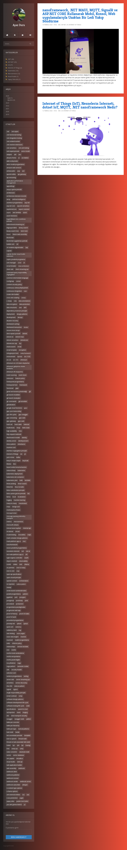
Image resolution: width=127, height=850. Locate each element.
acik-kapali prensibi (13, 151)
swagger (9, 719)
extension (10, 378)
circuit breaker (11, 266)
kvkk (21, 480)
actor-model (25, 151)
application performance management (15, 182)
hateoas (26, 424)
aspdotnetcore (11, 209)
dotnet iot (10, 337)
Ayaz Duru (18, 17)
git (30, 391)
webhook (21, 768)
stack (18, 712)
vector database (18, 755)
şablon (28, 719)
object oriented (12, 561)
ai (18, 158)
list (28, 493)
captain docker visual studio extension (16, 255)
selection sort (11, 673)
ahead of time (11, 158)
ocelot (9, 564)
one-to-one (10, 571)
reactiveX (10, 640)
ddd (20, 307)
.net (8, 131)
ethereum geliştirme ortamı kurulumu (16, 367)
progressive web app (13, 610)
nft (26, 554)
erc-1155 (27, 356)
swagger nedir (19, 719)
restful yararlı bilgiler (13, 660)
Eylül (8, 98)
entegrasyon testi (12, 353)
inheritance (21, 444)
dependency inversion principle (17, 311)
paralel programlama (14, 594)
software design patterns (15, 699)
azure (25, 212)
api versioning (11, 177)
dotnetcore (24, 340)
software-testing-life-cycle (15, 706)
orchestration (23, 581)
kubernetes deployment (14, 474)
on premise (10, 568)
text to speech (11, 739)
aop (18, 171)
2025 (19, 98)
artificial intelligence (18, 199)
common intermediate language (17, 278)
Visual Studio (13, 76)
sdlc (8, 670)
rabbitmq (18, 627)
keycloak (25, 461)
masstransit (23, 503)
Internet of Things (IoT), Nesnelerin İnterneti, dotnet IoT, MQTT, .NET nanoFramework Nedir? (79, 105)
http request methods (14, 434)
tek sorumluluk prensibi (14, 735)
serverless (10, 683)
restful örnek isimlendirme (15, 653)
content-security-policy (14, 284)
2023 (7, 103)
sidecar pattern (19, 686)
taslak (17, 732)
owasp (9, 587)
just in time (10, 457)
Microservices (14, 74)
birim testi (24, 231)
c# (17, 244)
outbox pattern (21, 584)
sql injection (11, 712)
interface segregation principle (17, 451)
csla (15, 301)
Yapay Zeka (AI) (14, 79)
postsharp (19, 600)
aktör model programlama (15, 164)
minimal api (27, 528)
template (27, 735)
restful (14, 650)
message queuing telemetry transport (16, 517)
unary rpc (15, 749)
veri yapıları (10, 758)
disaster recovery (12, 321)
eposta (19, 356)
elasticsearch (11, 347)
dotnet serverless (12, 340)
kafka (18, 457)
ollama (26, 564)
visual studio (11, 762)
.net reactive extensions (14, 145)
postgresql (10, 600)
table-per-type (11, 729)
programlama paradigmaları (16, 607)
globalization (11, 405)
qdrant (19, 624)
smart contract (12, 696)
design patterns (22, 314)
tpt (22, 745)
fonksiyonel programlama (15, 382)
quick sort (10, 627)
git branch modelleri (13, 395)
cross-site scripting (13, 298)
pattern (25, 594)
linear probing (11, 484)
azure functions (12, 216)
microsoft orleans (13, 525)
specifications (11, 709)
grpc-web (21, 421)
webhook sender (12, 781)
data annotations (24, 301)
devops (20, 317)
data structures (12, 307)
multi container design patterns (17, 538)
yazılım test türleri (22, 801)
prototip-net (11, 624)
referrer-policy (17, 643)
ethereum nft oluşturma (15, 372)
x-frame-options (12, 791)
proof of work (11, 617)
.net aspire (14, 131)
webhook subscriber (13, 785)
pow (26, 600)
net (23, 551)
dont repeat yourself (13, 333)
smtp (20, 696)
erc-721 (15, 360)
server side (10, 679)
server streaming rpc (23, 679)
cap (26, 247)
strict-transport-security (19, 716)
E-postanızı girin (12, 828)
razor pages (21, 633)
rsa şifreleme (11, 663)
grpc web (22, 418)
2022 (7, 106)
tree (8, 749)
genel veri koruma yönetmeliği (17, 391)
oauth (26, 558)
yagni (21, 798)
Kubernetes (13, 71)
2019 (7, 114)
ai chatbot (25, 158)
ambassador (11, 171)
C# (10, 65)
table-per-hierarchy (13, 726)
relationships (11, 647)
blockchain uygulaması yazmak (17, 241)
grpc (25, 408)
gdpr (17, 388)
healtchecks (11, 428)
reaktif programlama (22, 640)
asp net (27, 203)
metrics (9, 522)
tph (18, 745)
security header (17, 670)
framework (23, 385)
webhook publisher (13, 775)
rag (20, 630)
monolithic (21, 535)
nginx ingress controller (14, 558)
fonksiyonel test (12, 385)
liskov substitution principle (16, 490)
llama (8, 497)
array (8, 199)
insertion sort (11, 447)
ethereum (23, 360)
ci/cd (19, 263)
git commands (11, 401)
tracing (28, 745)
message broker (12, 513)
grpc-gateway (11, 421)
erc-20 (9, 360)
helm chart (25, 428)
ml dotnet (10, 531)
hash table (18, 424)
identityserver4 (23, 441)
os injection (10, 584)
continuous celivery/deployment (17, 288)
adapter (9, 154)
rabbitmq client (12, 630)
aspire (9, 212)
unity (21, 749)
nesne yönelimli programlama (16, 548)
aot (23, 171)
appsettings (10, 186)
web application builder (14, 765)
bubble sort (10, 244)
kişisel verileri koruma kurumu (16, 467)
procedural (10, 604)
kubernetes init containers (15, 477)
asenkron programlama (14, 203)
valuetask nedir (24, 752)
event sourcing (11, 375)
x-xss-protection (12, 798)
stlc (8, 716)
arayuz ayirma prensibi (14, 189)
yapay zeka (10, 801)
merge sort (16, 507)
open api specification (14, 574)
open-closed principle (14, 577)
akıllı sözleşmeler (12, 161)
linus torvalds (19, 487)
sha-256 (9, 686)
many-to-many (12, 503)
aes (20, 154)
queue (26, 624)
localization (21, 497)
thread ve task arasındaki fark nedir (18, 742)
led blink (27, 480)
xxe (28, 795)
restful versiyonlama (13, 656)
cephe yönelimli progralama (16, 259)
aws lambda (17, 212)
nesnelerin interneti (13, 551)
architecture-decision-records (16, 196)
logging (9, 500)
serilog (26, 676)
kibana (9, 464)
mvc (24, 541)
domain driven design (13, 330)
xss (23, 795)
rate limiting (11, 633)
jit (25, 454)
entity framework (25, 353)
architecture (11, 193)
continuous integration (14, 291)
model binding (11, 535)
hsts (20, 431)
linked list (10, 487)
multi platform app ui (14, 541)
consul (18, 281)
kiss (14, 464)
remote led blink (22, 647)
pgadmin (9, 597)
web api (19, 762)
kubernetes (21, 470)
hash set (9, 424)
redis (8, 643)
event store (22, 375)
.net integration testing (14, 138)
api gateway (22, 174)
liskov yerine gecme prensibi (16, 493)
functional (10, 388)
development (11, 317)
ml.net (17, 531)
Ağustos (10, 100)
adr (15, 154)
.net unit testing (24, 148)
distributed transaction (14, 327)
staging (25, 712)
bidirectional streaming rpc (15, 224)
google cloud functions (14, 408)
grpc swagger (23, 414)
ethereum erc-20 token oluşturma (18, 363)
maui (8, 507)
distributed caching (13, 324)
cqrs (25, 291)
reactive (23, 637)
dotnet (25, 333)
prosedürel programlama (15, 620)
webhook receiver (13, 778)
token (9, 745)
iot (21, 454)
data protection (24, 304)
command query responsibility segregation (17, 274)
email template (12, 350)
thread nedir (23, 739)
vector (9, 755)
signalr (9, 689)
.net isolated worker (13, 141)
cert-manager (11, 263)
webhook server (25, 781)
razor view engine (12, 637)
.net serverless (11, 148)
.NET (11, 59)
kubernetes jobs (12, 480)
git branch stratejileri (13, 398)
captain (9, 251)
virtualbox (19, 758)
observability (23, 561)
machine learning (19, 500)
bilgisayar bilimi (12, 228)
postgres (22, 597)
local (14, 497)
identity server (11, 441)
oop (18, 571)
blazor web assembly (20, 234)
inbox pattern (11, 444)
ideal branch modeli (13, 438)
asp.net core (11, 206)
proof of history (12, 614)
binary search (23, 228)
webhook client (12, 772)
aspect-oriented (24, 209)
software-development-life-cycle (17, 702)
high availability (12, 431)
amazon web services (14, 168)
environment (11, 356)
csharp (23, 297)
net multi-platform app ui (15, 554)
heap (18, 428)
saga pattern (11, 666)
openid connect (12, 581)
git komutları (23, 401)
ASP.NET (12, 62)
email (19, 347)
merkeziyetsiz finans (13, 510)
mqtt (29, 535)
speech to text (23, 709)
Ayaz (55, 25)
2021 (7, 109)
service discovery (21, 683)
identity (24, 438)
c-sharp (9, 301)
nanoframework (12, 545)
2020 (7, 111)
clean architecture (23, 266)
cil (24, 263)
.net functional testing (14, 135)
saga (19, 663)
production (19, 604)
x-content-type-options (14, 788)
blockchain (10, 238)
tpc (14, 745)
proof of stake (24, 614)
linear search (22, 484)
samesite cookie (22, 666)
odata (15, 564)
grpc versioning (12, 418)
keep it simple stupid (13, 461)
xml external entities (13, 795)
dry (20, 343)
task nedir (10, 732)
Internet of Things (15, 68)
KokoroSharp (11, 470)
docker (26, 327)
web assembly (11, 768)
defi (25, 307)
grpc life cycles (11, 414)
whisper (25, 785)
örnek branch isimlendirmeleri (16, 591)
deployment (11, 314)
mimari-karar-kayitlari (14, 528)
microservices (18, 522)
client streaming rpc (22, 269)
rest (8, 650)
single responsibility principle (16, 693)
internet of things (12, 454)
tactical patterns (23, 729)
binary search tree (13, 231)
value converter (12, 752)
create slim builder (13, 294)
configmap (10, 281)
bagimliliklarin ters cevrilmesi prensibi (16, 220)
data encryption (12, 304)
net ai (28, 551)
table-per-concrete (13, 722)
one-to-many (20, 568)
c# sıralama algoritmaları (15, 247)
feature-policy (20, 378)
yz (24, 804)
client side (10, 269)
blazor (9, 234)
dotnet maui (20, 337)
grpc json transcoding (14, 411)
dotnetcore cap (12, 343)
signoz (15, 689)
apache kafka (11, 174)
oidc (20, 564)
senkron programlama (14, 676)
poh (16, 597)
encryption (22, 350)
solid (27, 706)
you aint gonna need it (14, 804)
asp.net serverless (23, 206)
